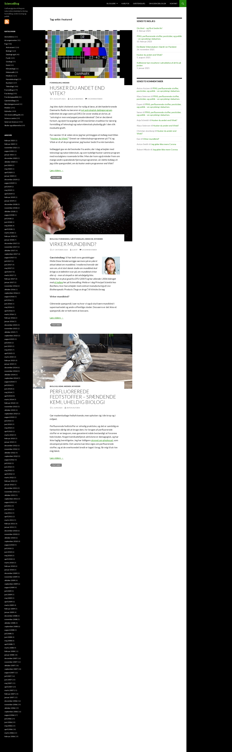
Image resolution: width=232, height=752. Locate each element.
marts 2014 (9, 399)
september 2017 (11, 254)
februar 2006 (9, 736)
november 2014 (10, 371)
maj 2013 (8, 428)
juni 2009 (8, 594)
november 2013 (10, 406)
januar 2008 (9, 655)
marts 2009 (9, 605)
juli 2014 (7, 385)
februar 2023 (9, 144)
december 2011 (10, 488)
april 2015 (8, 353)
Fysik (8, 58)
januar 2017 (9, 282)
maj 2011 (8, 513)
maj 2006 (8, 726)
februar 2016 (9, 318)
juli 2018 (7, 218)
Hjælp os (125, 3)
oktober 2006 (9, 708)
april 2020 (8, 172)
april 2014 (8, 396)
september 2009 (11, 584)
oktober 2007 (9, 665)
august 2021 (9, 151)
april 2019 (8, 194)
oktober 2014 (9, 374)
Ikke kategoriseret (11, 104)
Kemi (60, 386)
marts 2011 (9, 520)
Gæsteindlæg (139, 3)
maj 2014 (8, 392)
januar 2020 (9, 176)
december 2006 (10, 701)
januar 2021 (9, 155)
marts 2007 (9, 690)
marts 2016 (9, 314)
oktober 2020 (9, 162)
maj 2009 (8, 598)
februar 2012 (9, 481)
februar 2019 (9, 197)
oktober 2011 (9, 495)
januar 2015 (9, 364)
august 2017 (9, 257)
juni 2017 (8, 265)
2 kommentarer (89, 250)
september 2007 (11, 669)
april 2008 (8, 644)
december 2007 (10, 658)
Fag (5, 44)
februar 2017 (9, 279)
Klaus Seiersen (76, 99)
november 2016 (10, 286)
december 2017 (10, 243)
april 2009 (8, 602)
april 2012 (8, 474)
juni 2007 (8, 680)
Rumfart (9, 83)
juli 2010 (7, 548)
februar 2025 (9, 140)
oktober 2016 (9, 289)
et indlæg (58, 282)
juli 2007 (7, 676)
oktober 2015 (9, 332)
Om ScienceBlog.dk (157, 3)
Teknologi (10, 86)
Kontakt (173, 3)
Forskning (64, 239)
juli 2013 (7, 421)
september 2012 (11, 456)
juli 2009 (7, 591)
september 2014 (11, 378)
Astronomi (10, 47)
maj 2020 (8, 169)
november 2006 (10, 704)
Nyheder (98, 239)
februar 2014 (9, 403)
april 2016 (8, 311)
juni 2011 (8, 509)
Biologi (54, 239)
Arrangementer (10, 40)
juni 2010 (8, 552)
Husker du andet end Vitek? (77, 90)
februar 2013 (9, 438)
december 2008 (10, 616)
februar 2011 (9, 523)
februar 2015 (9, 360)
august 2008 (9, 630)
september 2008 (11, 626)
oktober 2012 (9, 453)
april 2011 (8, 516)
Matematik (10, 72)
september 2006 (11, 711)
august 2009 (9, 587)
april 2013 (8, 431)
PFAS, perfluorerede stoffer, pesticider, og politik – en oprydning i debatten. (159, 37)
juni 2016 (8, 304)
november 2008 (10, 619)
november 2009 (10, 577)
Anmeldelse (9, 37)
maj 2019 (8, 190)
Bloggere (111, 3)
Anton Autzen (73, 408)
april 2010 (8, 559)
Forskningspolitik (11, 97)
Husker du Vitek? (59, 138)
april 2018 (8, 229)
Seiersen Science (11, 122)
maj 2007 (8, 683)
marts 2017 (9, 275)
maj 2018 (8, 226)
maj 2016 (8, 307)
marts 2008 (9, 648)
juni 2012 (8, 467)
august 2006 (9, 715)
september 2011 (11, 499)
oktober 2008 (9, 623)
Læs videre (56, 170)
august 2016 (9, 296)
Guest (75, 250)
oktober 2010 (9, 538)
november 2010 (10, 534)
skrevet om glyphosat (102, 440)
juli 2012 (7, 463)
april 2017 (8, 272)
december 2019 (10, 179)
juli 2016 (7, 300)
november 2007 (10, 662)
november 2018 (10, 208)
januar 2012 (9, 484)
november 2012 (10, 449)
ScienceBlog (11, 3)
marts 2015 (9, 357)
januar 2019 (9, 201)
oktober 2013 (9, 410)
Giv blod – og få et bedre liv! (149, 28)
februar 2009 (9, 609)
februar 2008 (9, 651)
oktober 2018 (9, 211)
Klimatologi (10, 69)
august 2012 (9, 460)
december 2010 (10, 531)
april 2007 (8, 687)
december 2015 (10, 325)
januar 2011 (9, 527)
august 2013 (9, 417)
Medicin (89, 239)
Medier (65, 83)
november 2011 (10, 492)
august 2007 (9, 672)
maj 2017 (8, 268)
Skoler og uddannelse (12, 125)
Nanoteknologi (12, 79)
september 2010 (11, 541)
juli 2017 (7, 261)
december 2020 (10, 158)
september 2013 (11, 414)
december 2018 (10, 204)
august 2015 (9, 339)
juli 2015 (7, 343)
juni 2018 (8, 222)
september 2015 (11, 335)
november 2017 (10, 247)
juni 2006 (8, 722)
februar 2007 (9, 694)
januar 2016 (9, 321)
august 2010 (9, 545)
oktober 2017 (9, 250)
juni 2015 (8, 346)
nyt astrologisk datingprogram (96, 110)
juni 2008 (8, 637)
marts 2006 (9, 733)
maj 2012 (8, 470)
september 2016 (11, 293)
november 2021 (10, 147)
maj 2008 (8, 641)
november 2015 (10, 328)
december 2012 (10, 445)
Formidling (56, 83)
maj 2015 (8, 350)
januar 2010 (9, 570)
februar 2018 (9, 236)
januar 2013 (9, 442)
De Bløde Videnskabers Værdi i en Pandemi (156, 47)
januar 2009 (9, 612)
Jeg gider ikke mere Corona (163, 144)
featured (56, 177)
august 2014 (9, 382)
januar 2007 (9, 697)
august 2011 (9, 502)
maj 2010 (8, 555)
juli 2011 (7, 506)
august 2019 (9, 183)
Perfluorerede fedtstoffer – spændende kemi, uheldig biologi (83, 396)
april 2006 (8, 729)
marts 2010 (9, 562)
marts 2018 (9, 233)
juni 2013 (8, 424)
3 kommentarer (95, 99)
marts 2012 (9, 477)
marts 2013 (9, 435)
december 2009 (10, 573)
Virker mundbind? (73, 244)
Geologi (9, 61)
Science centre (10, 118)
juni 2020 (8, 165)
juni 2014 (8, 389)
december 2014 (10, 367)
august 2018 (9, 215)
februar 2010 (9, 566)
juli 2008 (7, 633)
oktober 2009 (9, 580)
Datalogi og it (11, 54)
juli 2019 (7, 186)
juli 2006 (7, 719)
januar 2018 (9, 240)
